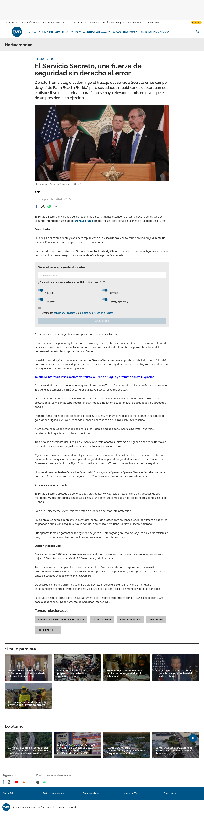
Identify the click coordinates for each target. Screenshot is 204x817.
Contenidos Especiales (97, 32)
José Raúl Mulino (30, 22)
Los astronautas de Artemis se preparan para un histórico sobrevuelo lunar (74, 673)
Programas (131, 32)
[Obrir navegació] (7, 32)
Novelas (117, 32)
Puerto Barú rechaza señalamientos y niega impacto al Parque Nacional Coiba (126, 751)
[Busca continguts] (197, 31)
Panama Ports (79, 22)
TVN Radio (75, 32)
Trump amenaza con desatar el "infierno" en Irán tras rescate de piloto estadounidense (26, 673)
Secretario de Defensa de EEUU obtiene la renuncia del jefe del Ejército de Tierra (174, 673)
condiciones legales (64, 313)
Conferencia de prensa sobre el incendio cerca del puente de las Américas (174, 751)
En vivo (197, 22)
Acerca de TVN (130, 793)
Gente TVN (146, 32)
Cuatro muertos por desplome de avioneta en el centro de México (27, 703)
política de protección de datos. (97, 313)
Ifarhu (66, 22)
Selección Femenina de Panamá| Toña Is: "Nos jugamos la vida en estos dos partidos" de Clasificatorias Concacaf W (76, 749)
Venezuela (95, 22)
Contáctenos (170, 793)
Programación (161, 32)
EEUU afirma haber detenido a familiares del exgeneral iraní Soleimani (124, 673)
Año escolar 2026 (51, 22)
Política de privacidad (54, 793)
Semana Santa (134, 22)
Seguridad (156, 619)
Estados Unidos (130, 619)
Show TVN (47, 32)
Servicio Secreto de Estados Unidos (61, 619)
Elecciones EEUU (48, 630)
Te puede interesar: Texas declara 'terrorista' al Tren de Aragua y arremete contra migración (94, 377)
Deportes (61, 32)
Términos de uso (91, 793)
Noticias (34, 32)
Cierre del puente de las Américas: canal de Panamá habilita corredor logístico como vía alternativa (28, 751)
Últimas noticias (10, 22)
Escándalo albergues (113, 22)
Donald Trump (152, 22)
